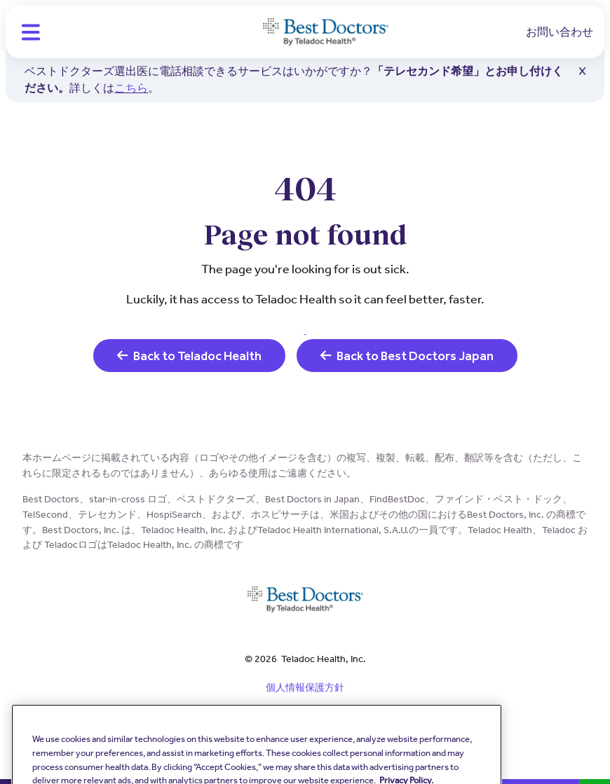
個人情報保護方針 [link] (305, 687)
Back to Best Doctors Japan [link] (407, 355)
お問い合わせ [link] (559, 32)
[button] (30, 32)
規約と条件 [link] (305, 712)
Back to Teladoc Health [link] (189, 355)
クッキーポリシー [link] (305, 736)
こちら (131, 88)
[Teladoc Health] (325, 32)
